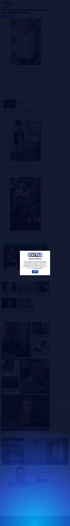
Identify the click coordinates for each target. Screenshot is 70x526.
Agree (35, 271)
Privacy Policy (27, 265)
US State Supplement (37, 268)
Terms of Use (43, 261)
